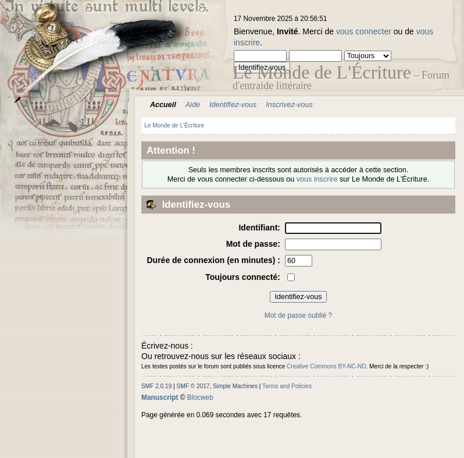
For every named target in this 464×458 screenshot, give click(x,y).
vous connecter (363, 31)
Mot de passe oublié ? (298, 315)
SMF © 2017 (193, 386)
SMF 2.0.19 (156, 386)
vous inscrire (317, 179)
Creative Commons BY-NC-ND (326, 366)
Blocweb (200, 397)
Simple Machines (235, 386)
